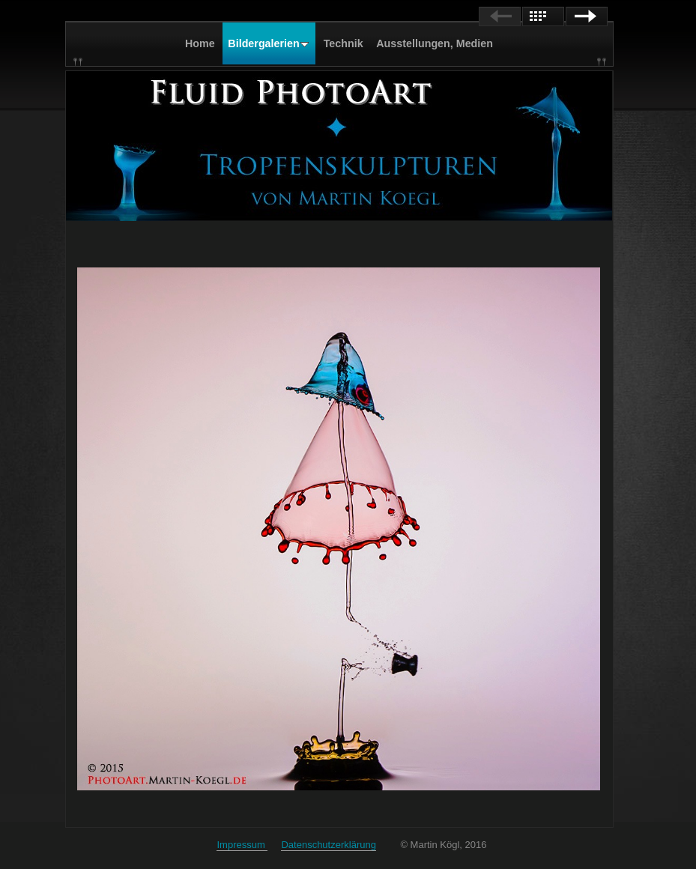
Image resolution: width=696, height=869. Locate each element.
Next (587, 16)
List (543, 16)
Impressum (242, 844)
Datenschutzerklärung (328, 844)
